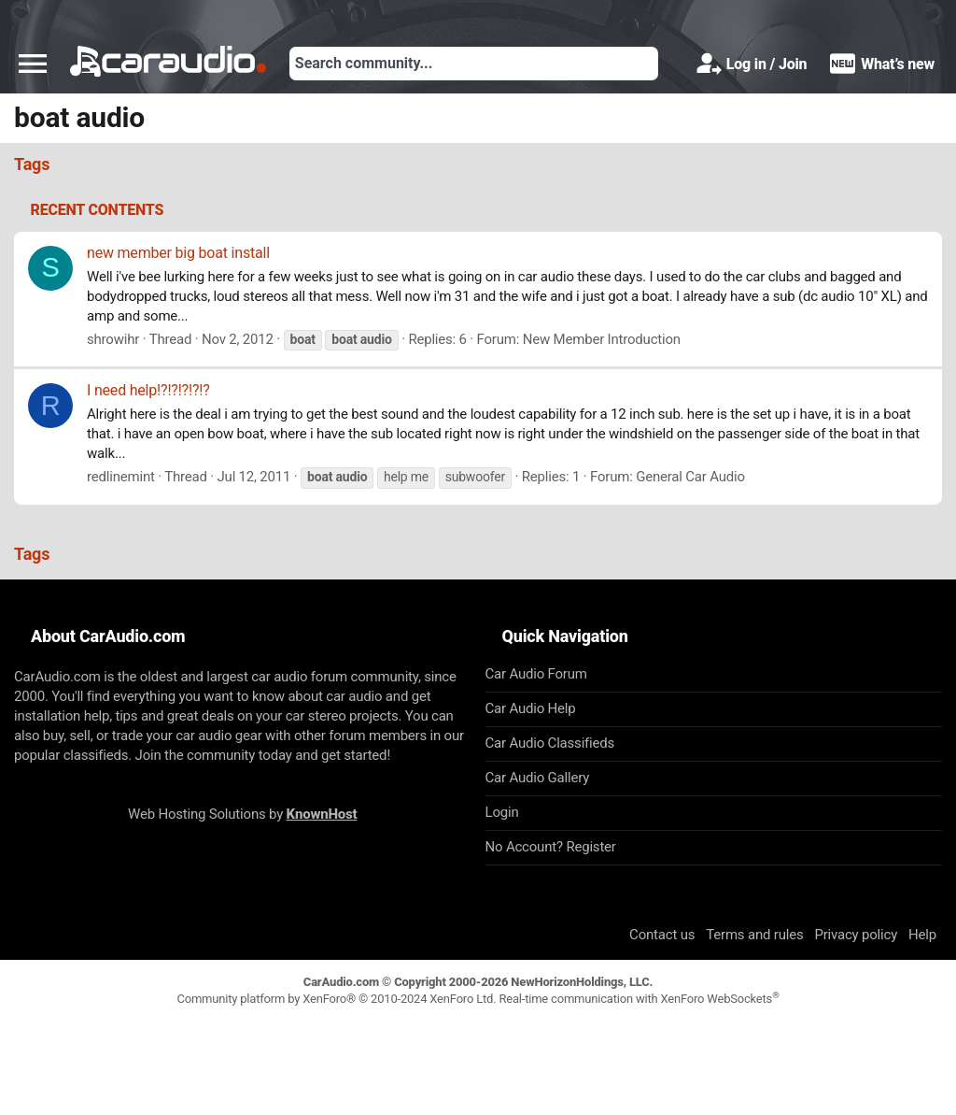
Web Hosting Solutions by (242, 814)
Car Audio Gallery (537, 777)
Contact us (662, 934)
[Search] (473, 63)
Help (922, 934)
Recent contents (97, 210)
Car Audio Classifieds (550, 743)
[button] (32, 63)
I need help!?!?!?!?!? (148, 390)
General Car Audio (690, 476)
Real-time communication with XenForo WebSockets (639, 999)
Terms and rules (754, 934)
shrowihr (113, 339)
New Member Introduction (602, 339)
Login (502, 812)
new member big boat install (178, 253)
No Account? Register (550, 846)
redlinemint (121, 476)
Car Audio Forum (536, 673)
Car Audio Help (530, 708)
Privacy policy (855, 934)
